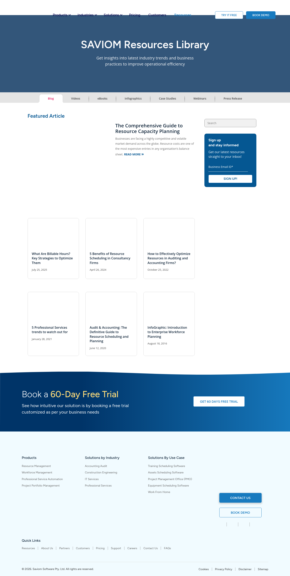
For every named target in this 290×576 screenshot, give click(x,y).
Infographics (133, 98)
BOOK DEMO (260, 15)
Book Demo (240, 513)
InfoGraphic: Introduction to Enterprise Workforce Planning (167, 332)
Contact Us (150, 548)
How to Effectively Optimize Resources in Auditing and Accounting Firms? (169, 258)
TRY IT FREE (229, 15)
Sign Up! (230, 179)
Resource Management (36, 466)
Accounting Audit (96, 466)
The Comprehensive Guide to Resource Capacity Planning (149, 128)
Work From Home (159, 492)
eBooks (102, 98)
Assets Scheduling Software (165, 472)
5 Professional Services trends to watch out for (50, 329)
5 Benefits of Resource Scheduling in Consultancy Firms (110, 258)
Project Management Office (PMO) (170, 479)
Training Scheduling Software (166, 466)
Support (116, 548)
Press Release (233, 98)
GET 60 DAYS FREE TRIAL (219, 401)
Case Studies (167, 98)
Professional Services (98, 485)
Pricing (134, 15)
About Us (47, 548)
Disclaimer (245, 569)
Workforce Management (37, 472)
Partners (64, 548)
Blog (51, 98)
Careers (132, 548)
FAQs (167, 548)
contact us (240, 498)
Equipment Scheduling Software (168, 485)
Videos (75, 98)
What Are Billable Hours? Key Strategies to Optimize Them (52, 258)
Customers (157, 15)
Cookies (204, 569)
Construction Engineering (101, 472)
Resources (182, 15)
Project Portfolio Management (41, 485)
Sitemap (263, 569)
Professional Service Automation (42, 479)
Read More (134, 154)
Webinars (199, 98)
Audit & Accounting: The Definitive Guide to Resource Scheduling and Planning (109, 334)
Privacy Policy (223, 569)
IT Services (92, 479)
